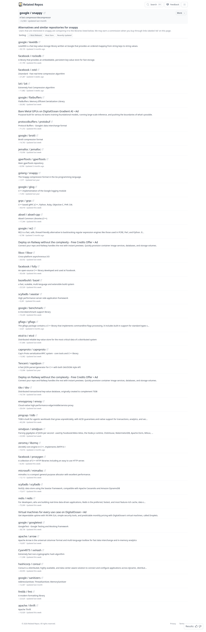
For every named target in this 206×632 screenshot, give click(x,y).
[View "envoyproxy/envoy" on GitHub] (43, 401)
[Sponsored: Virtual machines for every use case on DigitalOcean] (103, 513)
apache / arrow (27, 536)
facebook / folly (27, 266)
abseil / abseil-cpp (29, 214)
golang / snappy (28, 173)
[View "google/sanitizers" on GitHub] (42, 578)
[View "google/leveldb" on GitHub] (39, 42)
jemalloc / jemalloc (29, 149)
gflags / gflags (26, 321)
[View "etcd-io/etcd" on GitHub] (36, 335)
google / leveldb (28, 42)
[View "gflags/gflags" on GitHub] (37, 322)
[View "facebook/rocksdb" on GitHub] (43, 56)
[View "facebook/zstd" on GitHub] (38, 70)
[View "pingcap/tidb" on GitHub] (37, 415)
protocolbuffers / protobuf (34, 121)
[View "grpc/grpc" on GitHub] (33, 201)
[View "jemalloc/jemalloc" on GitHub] (42, 149)
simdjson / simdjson (30, 429)
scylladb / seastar (28, 294)
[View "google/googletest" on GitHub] (43, 522)
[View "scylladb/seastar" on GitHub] (41, 294)
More (181, 13)
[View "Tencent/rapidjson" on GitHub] (43, 363)
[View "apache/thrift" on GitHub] (37, 605)
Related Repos (33, 4)
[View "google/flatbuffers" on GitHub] (43, 97)
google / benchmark (30, 308)
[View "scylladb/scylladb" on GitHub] (42, 484)
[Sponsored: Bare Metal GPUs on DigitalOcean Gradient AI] (103, 112)
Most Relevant (35, 35)
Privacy (173, 623)
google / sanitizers (29, 578)
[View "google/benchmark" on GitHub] (44, 308)
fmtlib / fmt (25, 591)
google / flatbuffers (30, 97)
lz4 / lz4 (22, 83)
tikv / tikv (23, 387)
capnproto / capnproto (32, 349)
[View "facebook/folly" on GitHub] (38, 266)
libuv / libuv (25, 252)
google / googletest (30, 522)
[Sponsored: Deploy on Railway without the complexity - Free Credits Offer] (103, 243)
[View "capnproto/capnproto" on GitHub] (47, 349)
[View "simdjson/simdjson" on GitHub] (44, 429)
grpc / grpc (24, 200)
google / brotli (26, 135)
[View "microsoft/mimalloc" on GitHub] (45, 470)
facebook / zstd (27, 69)
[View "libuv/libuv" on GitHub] (34, 252)
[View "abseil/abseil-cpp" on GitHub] (41, 214)
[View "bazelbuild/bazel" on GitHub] (41, 280)
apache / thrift (26, 605)
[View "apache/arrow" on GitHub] (38, 536)
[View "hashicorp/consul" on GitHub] (42, 564)
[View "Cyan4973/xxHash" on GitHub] (43, 550)
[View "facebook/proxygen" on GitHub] (45, 457)
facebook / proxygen (30, 456)
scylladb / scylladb (29, 484)
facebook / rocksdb (29, 56)
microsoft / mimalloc (30, 470)
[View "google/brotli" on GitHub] (37, 135)
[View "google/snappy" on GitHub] (44, 13)
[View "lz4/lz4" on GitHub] (29, 83)
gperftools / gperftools (32, 159)
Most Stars (49, 35)
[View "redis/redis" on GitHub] (34, 498)
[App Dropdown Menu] (184, 4)
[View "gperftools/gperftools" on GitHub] (47, 159)
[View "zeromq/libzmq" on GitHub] (39, 443)
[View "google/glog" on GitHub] (36, 187)
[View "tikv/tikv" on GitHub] (31, 387)
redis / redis (25, 498)
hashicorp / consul (29, 564)
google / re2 (25, 228)
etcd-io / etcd (26, 335)
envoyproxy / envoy (30, 401)
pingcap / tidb (26, 415)
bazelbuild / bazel (28, 280)
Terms (181, 623)
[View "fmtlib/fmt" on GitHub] (33, 591)
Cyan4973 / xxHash (29, 550)
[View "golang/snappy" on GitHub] (39, 173)
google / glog (26, 187)
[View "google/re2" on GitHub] (34, 228)
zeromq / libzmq (28, 443)
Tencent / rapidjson (29, 363)
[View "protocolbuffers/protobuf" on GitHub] (52, 122)
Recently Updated (64, 35)
